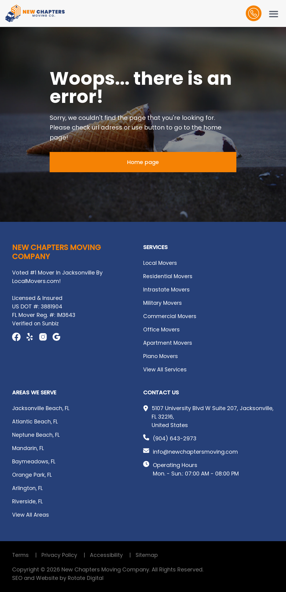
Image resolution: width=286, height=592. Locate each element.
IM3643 (66, 315)
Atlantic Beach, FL (35, 421)
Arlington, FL (28, 488)
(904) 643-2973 (174, 438)
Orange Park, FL (32, 475)
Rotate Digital (86, 578)
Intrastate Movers (167, 289)
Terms (27, 555)
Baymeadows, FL (34, 461)
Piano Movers (161, 356)
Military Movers (163, 303)
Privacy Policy (66, 555)
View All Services (165, 369)
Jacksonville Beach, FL (41, 408)
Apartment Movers (168, 343)
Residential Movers (168, 276)
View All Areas (31, 514)
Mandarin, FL (28, 448)
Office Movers (162, 329)
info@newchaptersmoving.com (195, 452)
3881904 (52, 306)
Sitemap (148, 555)
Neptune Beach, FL (36, 435)
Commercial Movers (170, 316)
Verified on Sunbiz (36, 323)
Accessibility (114, 555)
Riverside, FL (28, 501)
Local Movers (160, 263)
